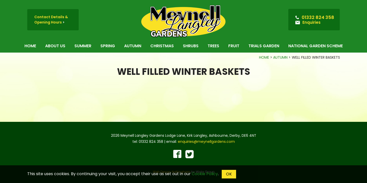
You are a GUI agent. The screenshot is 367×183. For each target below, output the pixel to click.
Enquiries (311, 22)
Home (30, 46)
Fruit (233, 46)
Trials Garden (263, 46)
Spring (107, 46)
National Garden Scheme (315, 46)
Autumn (132, 46)
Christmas (162, 46)
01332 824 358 (318, 17)
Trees (213, 46)
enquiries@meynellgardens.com (206, 141)
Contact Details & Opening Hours (51, 19)
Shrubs (191, 46)
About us (55, 46)
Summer (82, 46)
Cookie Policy (205, 174)
